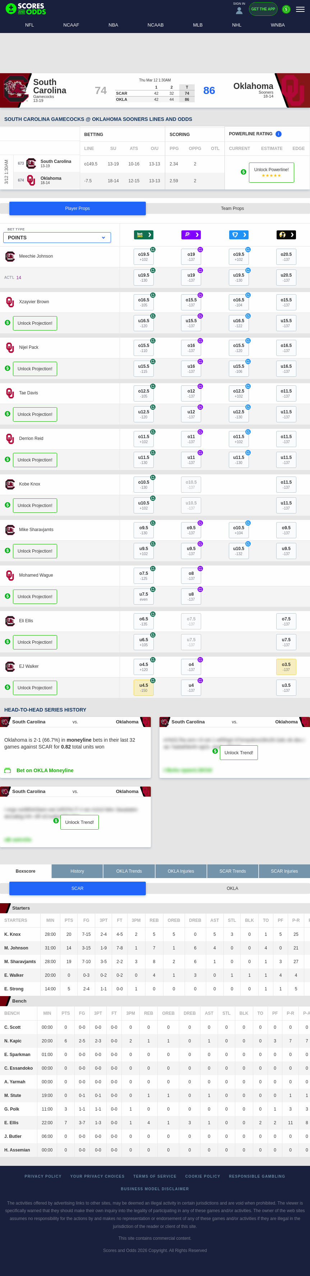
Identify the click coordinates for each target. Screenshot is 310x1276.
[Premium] (286, 12)
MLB (198, 25)
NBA (113, 25)
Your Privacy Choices (97, 1176)
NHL (236, 25)
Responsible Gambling (257, 1176)
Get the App (263, 9)
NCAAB (156, 25)
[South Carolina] (56, 161)
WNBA (278, 25)
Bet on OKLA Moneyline (45, 770)
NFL (29, 25)
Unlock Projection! (35, 322)
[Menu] (300, 9)
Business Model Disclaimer (155, 1189)
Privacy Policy (43, 1176)
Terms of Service (155, 1176)
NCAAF (71, 25)
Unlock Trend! (239, 752)
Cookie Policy (203, 1176)
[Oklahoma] (51, 178)
